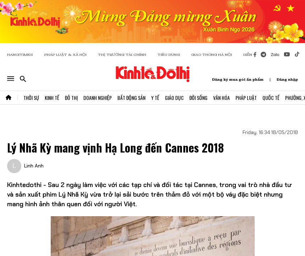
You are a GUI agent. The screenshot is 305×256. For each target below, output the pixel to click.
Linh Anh (34, 165)
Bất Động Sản (131, 97)
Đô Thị (71, 97)
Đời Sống (198, 97)
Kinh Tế (52, 97)
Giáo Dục (174, 97)
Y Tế (155, 97)
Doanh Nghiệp (97, 97)
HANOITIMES (20, 54)
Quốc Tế (270, 97)
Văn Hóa (221, 97)
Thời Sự (31, 97)
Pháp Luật (246, 97)
